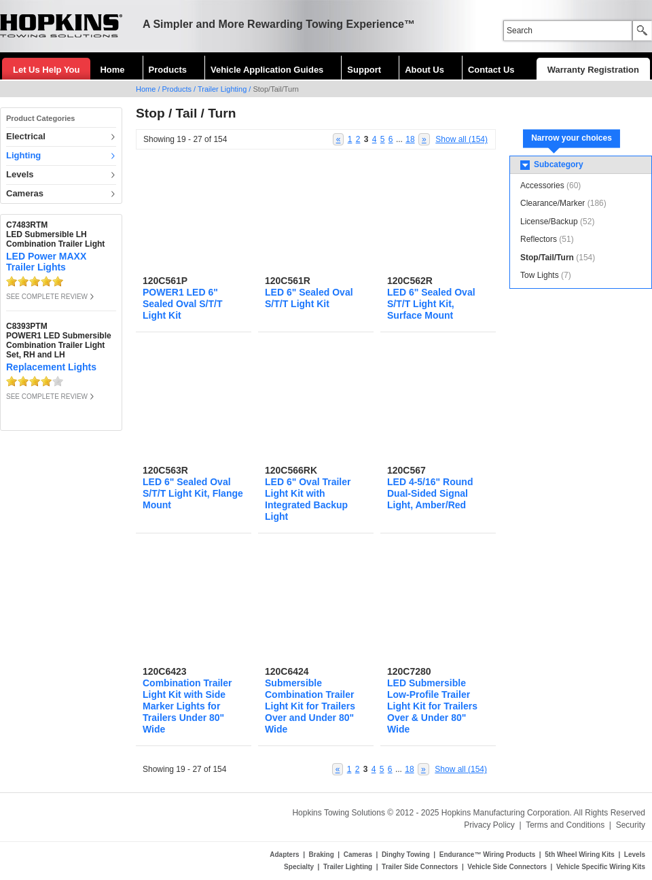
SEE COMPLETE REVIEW (47, 296)
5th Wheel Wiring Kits (580, 854)
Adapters (284, 854)
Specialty (299, 866)
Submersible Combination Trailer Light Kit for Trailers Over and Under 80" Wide (310, 706)
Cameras (24, 193)
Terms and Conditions (565, 825)
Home (112, 70)
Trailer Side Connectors (420, 866)
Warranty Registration (593, 70)
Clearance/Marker (552, 203)
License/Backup (549, 221)
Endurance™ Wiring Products (487, 854)
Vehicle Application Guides (267, 70)
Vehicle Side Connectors (507, 866)
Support (364, 70)
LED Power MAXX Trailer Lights (46, 261)
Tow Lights (539, 275)
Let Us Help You (46, 70)
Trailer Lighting (222, 89)
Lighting (23, 155)
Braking (321, 854)
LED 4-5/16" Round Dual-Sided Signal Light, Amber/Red (430, 493)
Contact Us (491, 70)
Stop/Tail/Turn (547, 257)
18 (409, 139)
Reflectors (538, 239)
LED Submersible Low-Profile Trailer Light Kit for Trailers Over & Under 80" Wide (432, 706)
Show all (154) (461, 139)
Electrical (26, 136)
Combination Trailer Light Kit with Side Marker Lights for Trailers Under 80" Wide (187, 706)
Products (168, 70)
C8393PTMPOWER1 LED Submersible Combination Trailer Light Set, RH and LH (58, 340)
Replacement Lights (51, 367)
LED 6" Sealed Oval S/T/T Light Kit (309, 298)
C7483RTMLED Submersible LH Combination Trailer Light (55, 234)
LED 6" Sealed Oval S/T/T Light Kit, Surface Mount (431, 304)
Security (630, 825)
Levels (19, 174)
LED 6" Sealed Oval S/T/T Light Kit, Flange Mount (193, 493)
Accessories (542, 185)
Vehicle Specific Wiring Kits (600, 866)
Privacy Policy (489, 825)
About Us (424, 70)
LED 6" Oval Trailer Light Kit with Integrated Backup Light (307, 499)
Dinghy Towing (406, 854)
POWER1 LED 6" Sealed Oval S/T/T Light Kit (183, 304)
